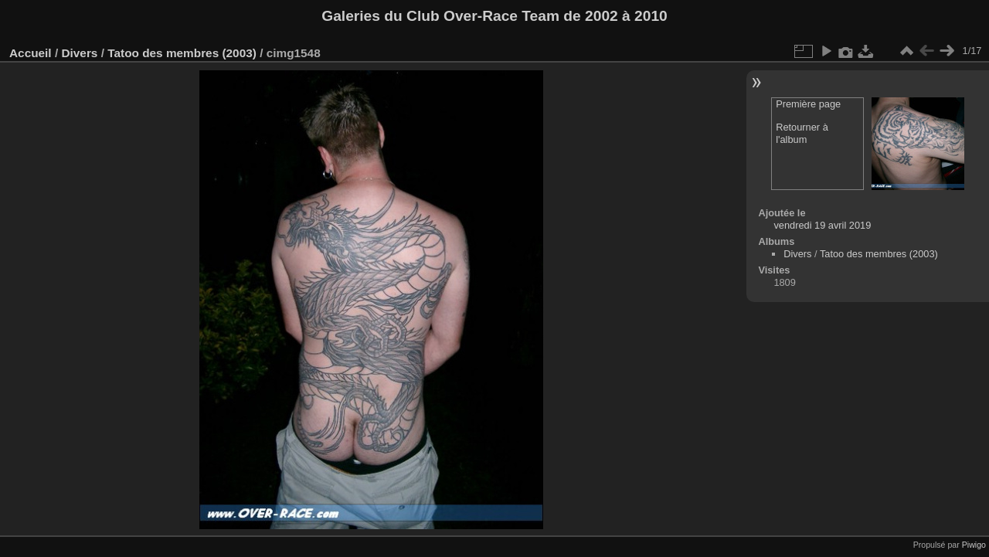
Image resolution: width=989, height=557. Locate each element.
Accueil (30, 52)
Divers (79, 52)
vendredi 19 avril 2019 (822, 225)
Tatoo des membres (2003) (182, 52)
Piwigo (974, 544)
